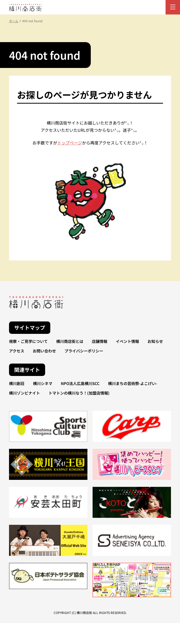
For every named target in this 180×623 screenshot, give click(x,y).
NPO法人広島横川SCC (80, 383)
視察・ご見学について (28, 341)
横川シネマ (42, 383)
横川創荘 (16, 383)
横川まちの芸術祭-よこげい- (132, 383)
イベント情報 (127, 341)
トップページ (69, 143)
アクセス (16, 350)
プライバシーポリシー (83, 350)
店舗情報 (99, 341)
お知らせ (155, 341)
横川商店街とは (69, 341)
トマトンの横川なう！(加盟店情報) (79, 393)
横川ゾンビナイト (24, 393)
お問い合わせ (44, 350)
